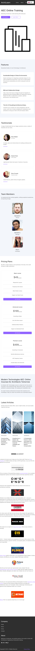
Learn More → (16, 17)
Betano (1, 599)
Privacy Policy (27, 649)
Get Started (17, 299)
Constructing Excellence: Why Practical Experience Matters (5, 441)
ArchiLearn (5, 2)
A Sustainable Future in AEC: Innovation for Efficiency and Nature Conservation (28, 442)
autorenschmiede (24, 473)
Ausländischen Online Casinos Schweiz (8, 569)
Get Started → (5, 17)
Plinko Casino (3, 555)
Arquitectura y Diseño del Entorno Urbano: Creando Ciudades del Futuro (17, 442)
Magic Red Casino (17, 526)
